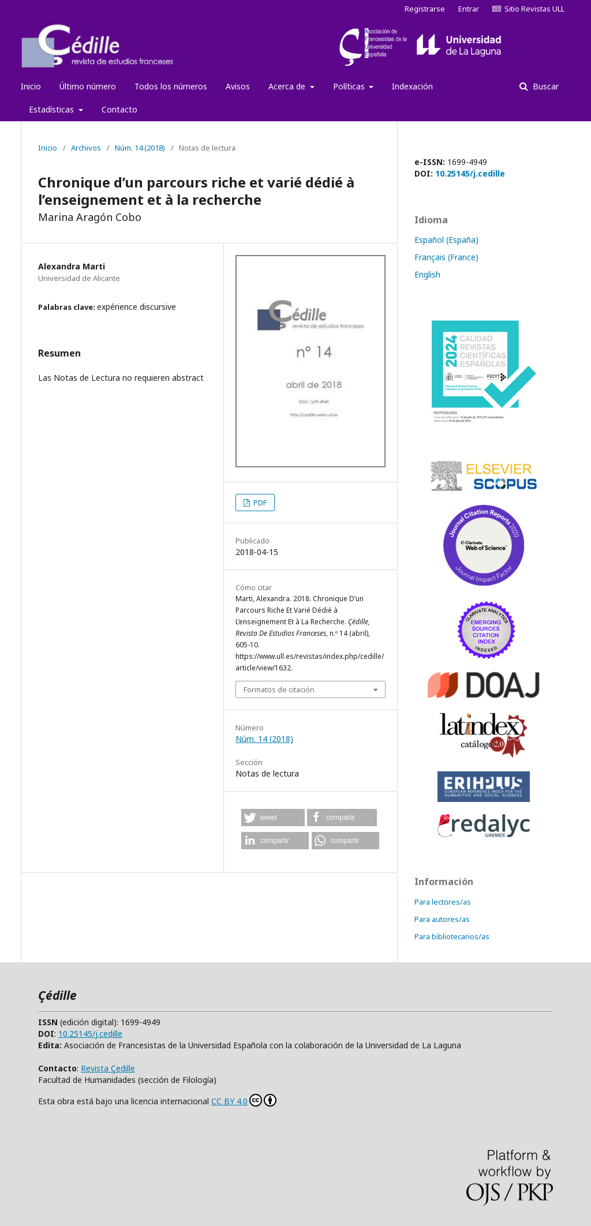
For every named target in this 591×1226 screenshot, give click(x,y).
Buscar (544, 86)
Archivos (86, 148)
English (427, 274)
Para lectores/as (442, 902)
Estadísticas (52, 109)
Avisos (238, 86)
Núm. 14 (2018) (140, 148)
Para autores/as (442, 919)
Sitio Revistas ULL (528, 8)
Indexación (412, 86)
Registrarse (425, 8)
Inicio (31, 86)
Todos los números (170, 86)
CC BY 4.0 (243, 1100)
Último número (87, 86)
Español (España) (446, 239)
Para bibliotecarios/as (451, 936)
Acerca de (288, 86)
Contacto (119, 109)
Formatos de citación (279, 689)
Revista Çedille (108, 1068)
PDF (259, 502)
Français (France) (446, 257)
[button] (273, 817)
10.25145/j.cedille (470, 173)
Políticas (350, 86)
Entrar (468, 8)
